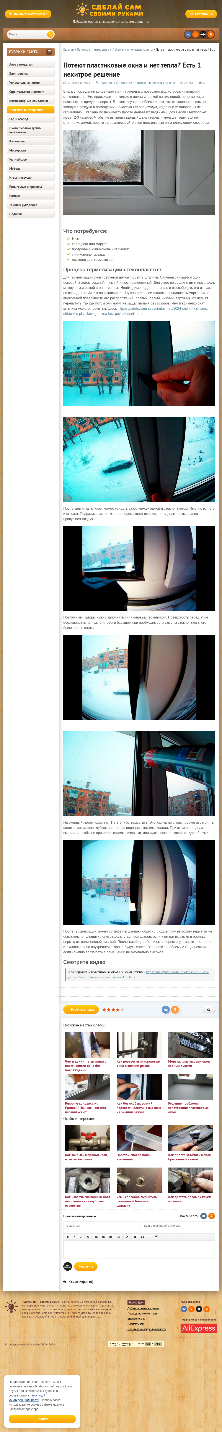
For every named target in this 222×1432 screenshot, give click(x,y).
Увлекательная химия (25, 83)
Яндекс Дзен (136, 1302)
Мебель (14, 168)
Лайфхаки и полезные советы (155, 83)
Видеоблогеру (136, 1319)
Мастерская (17, 150)
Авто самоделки (21, 64)
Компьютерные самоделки (28, 101)
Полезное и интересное (26, 110)
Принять (42, 1419)
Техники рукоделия (23, 205)
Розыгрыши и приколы (25, 187)
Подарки (15, 214)
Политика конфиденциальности (146, 1329)
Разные (14, 196)
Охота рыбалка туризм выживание (25, 130)
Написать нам (135, 1324)
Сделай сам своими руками (111, 9)
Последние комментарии (142, 1313)
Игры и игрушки (20, 178)
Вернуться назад (81, 1009)
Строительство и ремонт (26, 92)
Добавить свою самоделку (143, 1308)
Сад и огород (18, 119)
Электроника (18, 73)
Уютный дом (18, 159)
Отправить (85, 1266)
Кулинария (17, 141)
